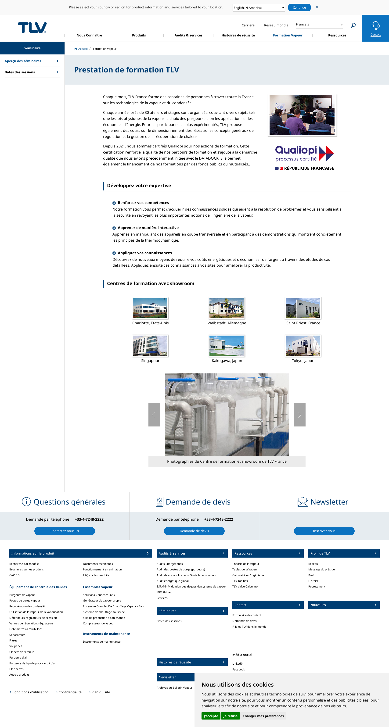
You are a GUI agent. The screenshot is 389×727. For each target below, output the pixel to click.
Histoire (313, 581)
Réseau (313, 564)
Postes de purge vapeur (24, 600)
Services (162, 598)
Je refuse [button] (230, 716)
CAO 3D (14, 575)
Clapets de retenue (21, 652)
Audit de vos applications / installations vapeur (187, 575)
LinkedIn (237, 664)
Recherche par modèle (24, 564)
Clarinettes (16, 669)
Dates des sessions (169, 621)
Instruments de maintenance (102, 642)
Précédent (154, 414)
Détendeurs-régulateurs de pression (33, 618)
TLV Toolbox (240, 581)
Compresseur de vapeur (99, 623)
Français (302, 24)
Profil (311, 575)
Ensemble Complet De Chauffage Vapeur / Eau (113, 606)
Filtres (13, 640)
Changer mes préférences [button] (263, 716)
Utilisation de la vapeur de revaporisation (36, 612)
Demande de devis (244, 621)
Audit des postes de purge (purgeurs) (181, 569)
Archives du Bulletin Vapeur (174, 688)
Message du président (322, 569)
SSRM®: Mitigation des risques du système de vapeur (191, 586)
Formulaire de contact (246, 615)
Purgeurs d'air (18, 657)
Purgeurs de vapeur (22, 595)
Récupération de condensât (27, 606)
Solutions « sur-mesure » (99, 595)
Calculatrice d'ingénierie (248, 575)
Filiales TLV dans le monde (249, 627)
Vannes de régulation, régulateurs (31, 623)
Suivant (300, 414)
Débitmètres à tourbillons (26, 629)
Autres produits (19, 675)
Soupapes (15, 646)
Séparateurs (17, 635)
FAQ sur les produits (96, 575)
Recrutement (316, 586)
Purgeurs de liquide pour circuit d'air (33, 663)
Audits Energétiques (170, 564)
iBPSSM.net (164, 592)
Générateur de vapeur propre (102, 600)
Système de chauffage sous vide (104, 612)
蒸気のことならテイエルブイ (32, 27)
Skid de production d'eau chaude (104, 618)
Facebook (238, 669)
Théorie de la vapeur (245, 564)
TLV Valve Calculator (245, 586)
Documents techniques (98, 564)
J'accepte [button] (211, 716)
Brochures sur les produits (26, 569)
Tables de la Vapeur (245, 569)
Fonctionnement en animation (102, 569)
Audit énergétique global (173, 581)
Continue (299, 7)
